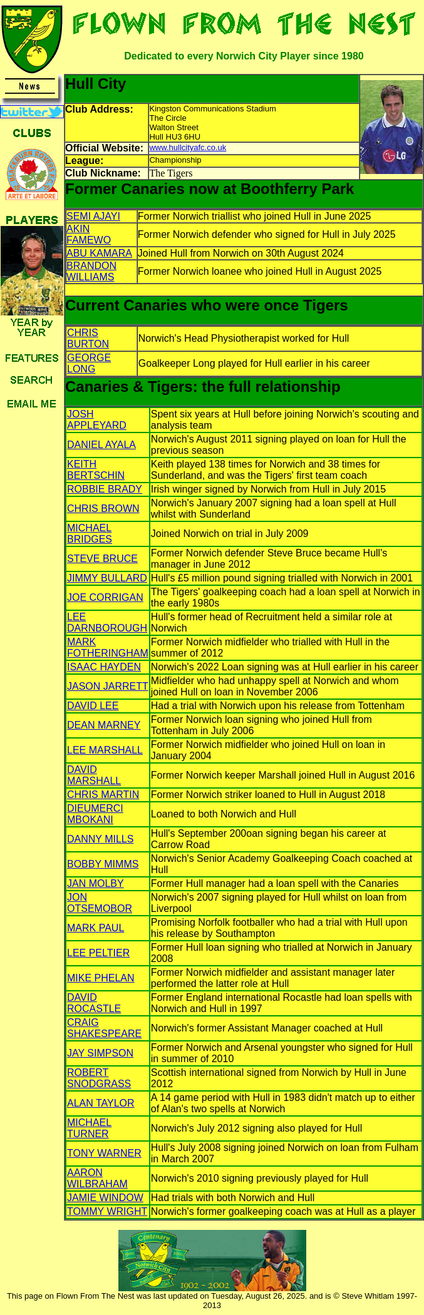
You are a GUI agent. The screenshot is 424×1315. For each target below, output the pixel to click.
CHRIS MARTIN (103, 794)
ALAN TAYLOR (101, 1103)
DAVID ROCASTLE (94, 1003)
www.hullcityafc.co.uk (187, 147)
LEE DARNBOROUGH (107, 622)
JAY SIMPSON (100, 1053)
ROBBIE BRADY (104, 489)
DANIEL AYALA (101, 444)
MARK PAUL (95, 928)
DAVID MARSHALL (94, 775)
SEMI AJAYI (93, 216)
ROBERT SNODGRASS (99, 1078)
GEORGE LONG (89, 363)
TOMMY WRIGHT (107, 1211)
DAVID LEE (92, 705)
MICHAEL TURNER (89, 1128)
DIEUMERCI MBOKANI (95, 814)
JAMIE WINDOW (105, 1197)
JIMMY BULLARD (107, 578)
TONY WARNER (104, 1153)
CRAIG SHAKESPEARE (104, 1028)
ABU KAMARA (99, 253)
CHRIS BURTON (88, 338)
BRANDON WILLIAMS (91, 271)
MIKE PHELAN (101, 978)
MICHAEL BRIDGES (89, 534)
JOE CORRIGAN (105, 597)
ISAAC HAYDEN (104, 667)
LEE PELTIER (98, 953)
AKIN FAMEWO (88, 234)
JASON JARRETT (107, 686)
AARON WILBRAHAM (97, 1178)
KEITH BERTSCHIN (96, 470)
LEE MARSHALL (105, 750)
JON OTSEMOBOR (99, 903)
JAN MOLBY (95, 883)
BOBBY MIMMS (102, 864)
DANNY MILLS (100, 839)
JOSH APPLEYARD (97, 420)
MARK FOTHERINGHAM (107, 647)
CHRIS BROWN (103, 508)
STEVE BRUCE (102, 558)
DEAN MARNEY (103, 725)
